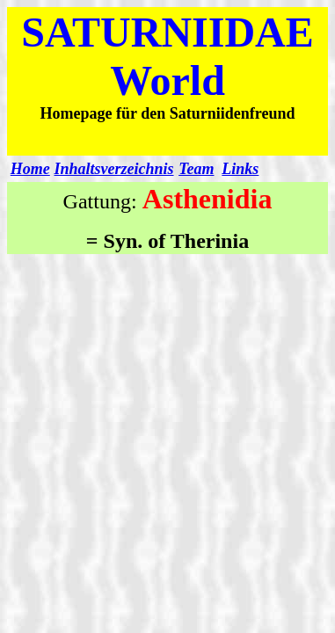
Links (240, 169)
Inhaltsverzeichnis (114, 169)
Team (196, 169)
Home (30, 169)
